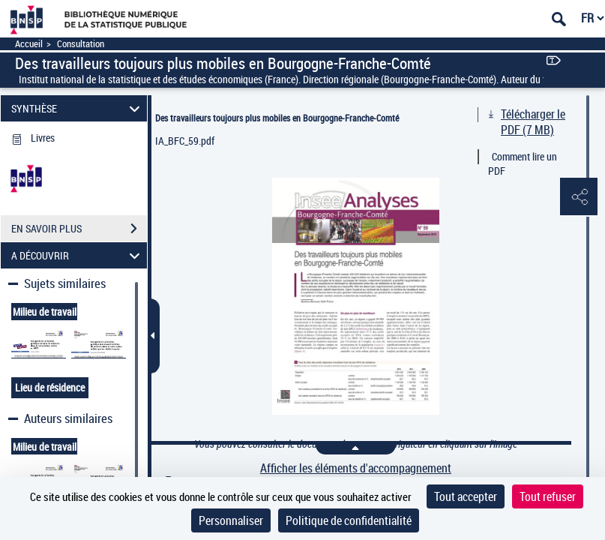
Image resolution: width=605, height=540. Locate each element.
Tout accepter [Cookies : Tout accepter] (465, 496)
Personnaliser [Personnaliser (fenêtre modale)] (231, 520)
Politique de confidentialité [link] (349, 520)
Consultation (80, 44)
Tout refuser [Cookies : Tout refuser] (548, 496)
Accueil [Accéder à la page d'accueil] (29, 44)
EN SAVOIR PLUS (79, 228)
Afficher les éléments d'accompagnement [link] (355, 468)
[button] (579, 197)
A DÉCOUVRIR (77, 255)
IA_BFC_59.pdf (184, 141)
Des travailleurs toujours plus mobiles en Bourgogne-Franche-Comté (277, 118)
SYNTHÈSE (77, 108)
